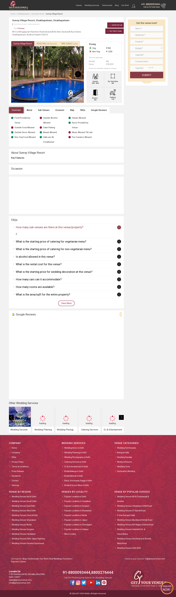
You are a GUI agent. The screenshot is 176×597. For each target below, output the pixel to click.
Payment (15, 562)
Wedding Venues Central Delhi (25, 515)
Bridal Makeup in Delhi (73, 471)
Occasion (59, 110)
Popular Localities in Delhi (75, 496)
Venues (79, 5)
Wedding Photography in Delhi (77, 457)
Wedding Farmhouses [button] (126, 448)
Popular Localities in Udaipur (76, 529)
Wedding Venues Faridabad (23, 534)
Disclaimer (16, 476)
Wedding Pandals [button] (124, 457)
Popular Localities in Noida (75, 515)
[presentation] (17, 74)
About (29, 110)
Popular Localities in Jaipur (75, 520)
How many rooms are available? (35, 287)
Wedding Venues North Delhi (24, 496)
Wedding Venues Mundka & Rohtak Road (134, 520)
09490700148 (115, 25)
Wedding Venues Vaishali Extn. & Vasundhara (131, 531)
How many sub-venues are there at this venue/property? (49, 227)
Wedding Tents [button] (123, 466)
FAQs (82, 110)
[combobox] (146, 48)
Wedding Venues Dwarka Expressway (28, 543)
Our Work (125, 5)
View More (66, 303)
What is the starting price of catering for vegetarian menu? (51, 241)
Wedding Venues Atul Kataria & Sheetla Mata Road (134, 541)
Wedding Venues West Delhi (24, 511)
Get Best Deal (114, 31)
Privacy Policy (18, 462)
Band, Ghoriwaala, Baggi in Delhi (78, 481)
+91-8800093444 (150, 4)
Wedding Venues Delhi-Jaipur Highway (28, 539)
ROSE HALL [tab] (47, 44)
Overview (16, 110)
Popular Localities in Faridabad (77, 501)
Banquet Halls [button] (123, 452)
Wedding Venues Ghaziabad (24, 520)
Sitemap (15, 485)
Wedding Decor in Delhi (74, 448)
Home (14, 448)
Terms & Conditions (20, 466)
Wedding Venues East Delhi (23, 506)
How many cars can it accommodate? (39, 279)
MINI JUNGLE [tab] (69, 44)
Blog (117, 5)
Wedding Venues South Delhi (24, 501)
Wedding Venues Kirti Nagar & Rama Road (135, 525)
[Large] (146, 68)
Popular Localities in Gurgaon (76, 506)
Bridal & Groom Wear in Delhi (76, 485)
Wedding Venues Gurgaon (23, 529)
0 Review (19, 28)
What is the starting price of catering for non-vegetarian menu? (54, 249)
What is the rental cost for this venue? (39, 264)
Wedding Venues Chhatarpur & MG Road (134, 506)
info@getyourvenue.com (20, 583)
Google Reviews (99, 110)
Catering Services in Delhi (75, 462)
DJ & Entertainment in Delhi (76, 466)
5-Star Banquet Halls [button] (126, 515)
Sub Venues (44, 110)
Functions (67, 559)
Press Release (18, 471)
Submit (147, 75)
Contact (15, 481)
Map (72, 110)
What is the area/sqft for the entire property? (43, 294)
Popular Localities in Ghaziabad (77, 511)
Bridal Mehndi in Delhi (73, 476)
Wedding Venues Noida (22, 525)
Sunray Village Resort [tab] (22, 44)
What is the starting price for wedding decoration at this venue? (54, 271)
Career (23, 562)
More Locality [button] (70, 534)
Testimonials (107, 5)
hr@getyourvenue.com (155, 559)
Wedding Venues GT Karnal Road (131, 511)
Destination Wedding (126, 471)
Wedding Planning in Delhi (75, 452)
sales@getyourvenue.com (20, 580)
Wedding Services (92, 5)
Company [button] (16, 452)
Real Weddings (55, 559)
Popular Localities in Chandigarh (78, 525)
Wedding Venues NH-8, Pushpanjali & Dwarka (133, 498)
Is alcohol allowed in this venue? (35, 256)
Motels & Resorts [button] (124, 462)
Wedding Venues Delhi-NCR (129, 548)
